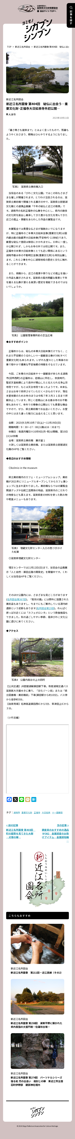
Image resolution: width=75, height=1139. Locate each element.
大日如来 (46, 812)
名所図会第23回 (45, 608)
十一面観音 (57, 812)
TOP (9, 46)
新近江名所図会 (22, 46)
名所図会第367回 (16, 599)
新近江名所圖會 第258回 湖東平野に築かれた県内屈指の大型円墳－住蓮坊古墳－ (37, 1021)
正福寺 (37, 812)
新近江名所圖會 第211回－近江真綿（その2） (37, 968)
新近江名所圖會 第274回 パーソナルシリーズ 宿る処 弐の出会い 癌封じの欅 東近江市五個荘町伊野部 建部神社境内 (38, 1077)
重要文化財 (27, 812)
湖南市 (17, 812)
